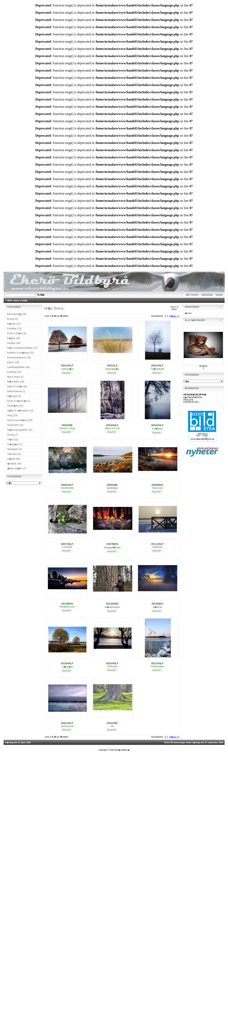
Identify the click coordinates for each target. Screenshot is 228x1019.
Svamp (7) (12, 434)
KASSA (219, 295)
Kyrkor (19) (13, 362)
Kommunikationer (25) (19, 357)
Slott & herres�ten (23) (20, 420)
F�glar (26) (13, 338)
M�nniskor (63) (15, 381)
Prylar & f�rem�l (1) (18, 401)
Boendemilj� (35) (17, 314)
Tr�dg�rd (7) (15, 444)
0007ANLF (67, 543)
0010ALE (203, 366)
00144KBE (112, 603)
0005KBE (112, 484)
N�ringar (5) (14, 396)
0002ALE (112, 365)
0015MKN (157, 603)
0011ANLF (157, 543)
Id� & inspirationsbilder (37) (22, 348)
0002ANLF (157, 365)
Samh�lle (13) (15, 405)
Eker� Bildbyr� (122, 750)
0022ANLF (157, 663)
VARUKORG (207, 295)
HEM (9, 300)
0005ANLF (67, 484)
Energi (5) (12, 319)
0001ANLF (67, 365)
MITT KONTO (192, 295)
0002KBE (67, 425)
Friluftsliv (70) (14, 328)
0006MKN (157, 484)
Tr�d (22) (12, 439)
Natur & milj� (20, 300)
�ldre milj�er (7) (16, 468)
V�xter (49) (13, 458)
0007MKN (112, 543)
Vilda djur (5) (14, 454)
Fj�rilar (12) (14, 323)
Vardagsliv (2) (14, 449)
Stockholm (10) (15, 425)
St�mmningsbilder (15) (20, 430)
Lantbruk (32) (14, 372)
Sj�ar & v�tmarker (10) (20, 410)
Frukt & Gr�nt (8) (16, 333)
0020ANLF (112, 663)
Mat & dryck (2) (15, 376)
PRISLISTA (188, 400)
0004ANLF (157, 425)
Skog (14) (12, 415)
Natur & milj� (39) (17, 386)
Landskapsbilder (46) (18, 367)
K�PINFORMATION (192, 397)
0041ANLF (67, 723)
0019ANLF (67, 663)
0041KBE (112, 723)
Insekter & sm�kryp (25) (20, 352)
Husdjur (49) (13, 343)
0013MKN (67, 603)
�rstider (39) (14, 463)
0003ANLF (112, 425)
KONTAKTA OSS (190, 402)
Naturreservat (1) (16, 391)
